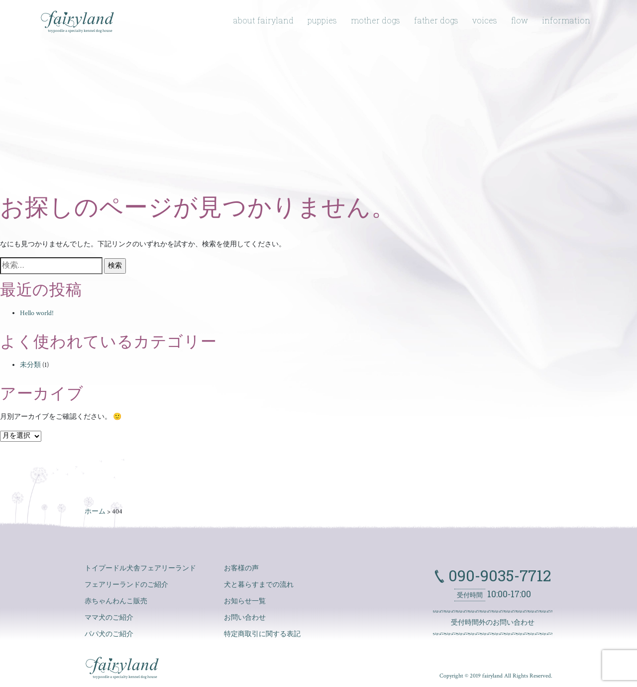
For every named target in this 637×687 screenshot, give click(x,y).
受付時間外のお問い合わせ (492, 622)
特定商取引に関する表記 (262, 634)
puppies (322, 20)
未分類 (30, 364)
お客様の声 (241, 568)
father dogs (436, 20)
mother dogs (375, 20)
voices (484, 20)
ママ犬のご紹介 (109, 617)
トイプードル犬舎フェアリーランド (140, 568)
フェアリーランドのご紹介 (126, 584)
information (566, 20)
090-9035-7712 (497, 575)
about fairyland (263, 20)
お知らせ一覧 (245, 601)
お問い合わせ (245, 617)
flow (519, 20)
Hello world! (37, 313)
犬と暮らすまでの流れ (259, 584)
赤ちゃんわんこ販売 (116, 601)
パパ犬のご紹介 (109, 634)
